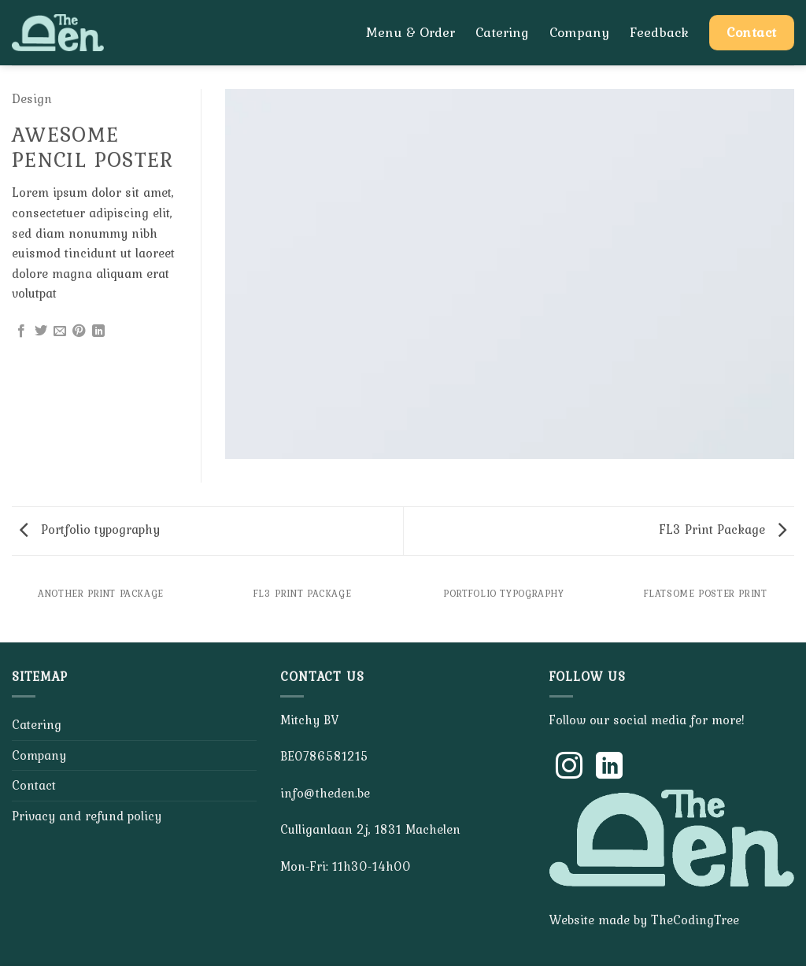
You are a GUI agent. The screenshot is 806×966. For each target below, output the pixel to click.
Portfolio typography (90, 529)
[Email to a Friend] (60, 331)
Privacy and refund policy (86, 815)
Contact (34, 784)
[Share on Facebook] (21, 331)
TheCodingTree (695, 919)
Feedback (659, 32)
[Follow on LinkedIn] (609, 768)
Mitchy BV (309, 719)
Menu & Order (410, 32)
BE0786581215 (324, 755)
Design (32, 98)
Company (579, 32)
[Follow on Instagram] (569, 768)
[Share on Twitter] (41, 331)
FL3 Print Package (723, 529)
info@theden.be (325, 792)
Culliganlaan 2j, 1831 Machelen (370, 829)
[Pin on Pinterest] (78, 331)
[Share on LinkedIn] (98, 331)
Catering (502, 32)
